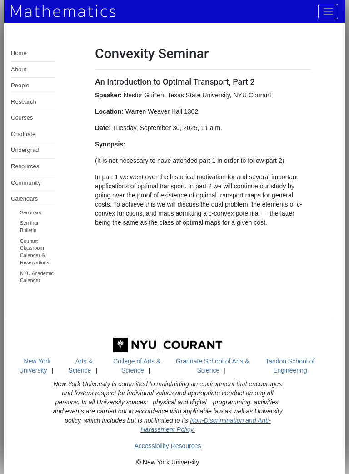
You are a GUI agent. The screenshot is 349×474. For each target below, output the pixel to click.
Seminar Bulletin (29, 226)
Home (19, 53)
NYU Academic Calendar (37, 277)
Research (23, 101)
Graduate (23, 134)
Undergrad (25, 149)
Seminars (30, 212)
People (20, 85)
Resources (25, 166)
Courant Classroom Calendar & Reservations (34, 251)
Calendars (24, 198)
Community (26, 182)
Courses (22, 117)
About (18, 69)
